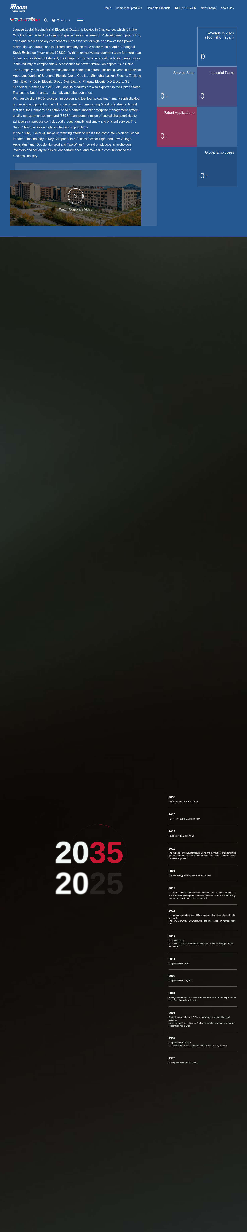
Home (107, 8)
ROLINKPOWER (185, 8)
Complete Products (158, 8)
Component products (129, 8)
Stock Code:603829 (25, 20)
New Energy (208, 8)
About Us (229, 8)
